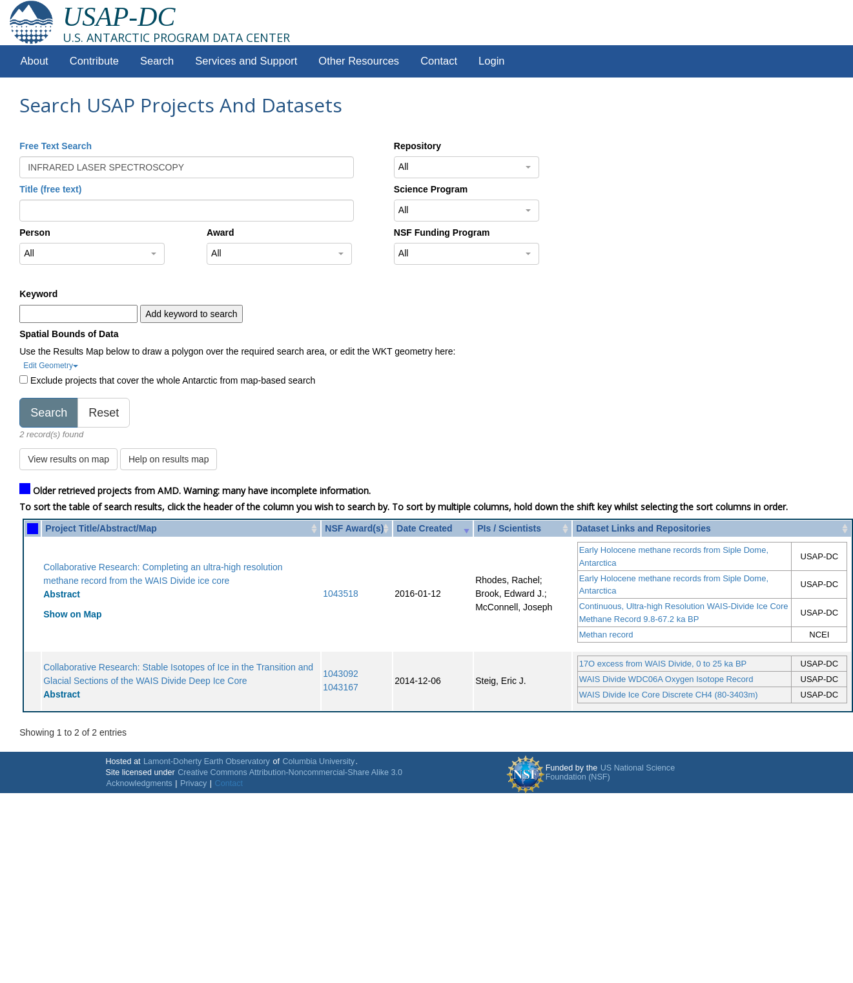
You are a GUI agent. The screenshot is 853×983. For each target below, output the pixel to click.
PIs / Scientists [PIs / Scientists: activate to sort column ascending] (509, 528)
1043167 (340, 687)
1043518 (340, 593)
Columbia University (318, 761)
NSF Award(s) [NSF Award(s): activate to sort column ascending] (354, 528)
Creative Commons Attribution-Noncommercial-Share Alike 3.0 (290, 772)
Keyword (38, 294)
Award (220, 232)
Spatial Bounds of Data (68, 334)
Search (157, 61)
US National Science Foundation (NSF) (610, 772)
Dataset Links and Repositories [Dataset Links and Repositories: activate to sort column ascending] (643, 528)
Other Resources (358, 61)
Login (491, 61)
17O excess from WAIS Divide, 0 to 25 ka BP (663, 663)
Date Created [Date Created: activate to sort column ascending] (424, 528)
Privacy (193, 783)
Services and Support (246, 61)
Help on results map (168, 459)
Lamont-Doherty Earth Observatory (206, 761)
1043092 (340, 673)
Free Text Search (55, 146)
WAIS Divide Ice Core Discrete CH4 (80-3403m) (668, 694)
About (34, 61)
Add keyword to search (191, 314)
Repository (417, 146)
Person (34, 232)
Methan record (606, 634)
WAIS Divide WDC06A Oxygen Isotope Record (666, 679)
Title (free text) (50, 189)
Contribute (94, 61)
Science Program (431, 189)
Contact (438, 61)
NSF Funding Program (442, 232)
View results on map (68, 459)
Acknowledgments (139, 783)
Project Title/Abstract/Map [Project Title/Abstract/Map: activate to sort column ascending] (100, 528)
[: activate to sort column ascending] (32, 528)
